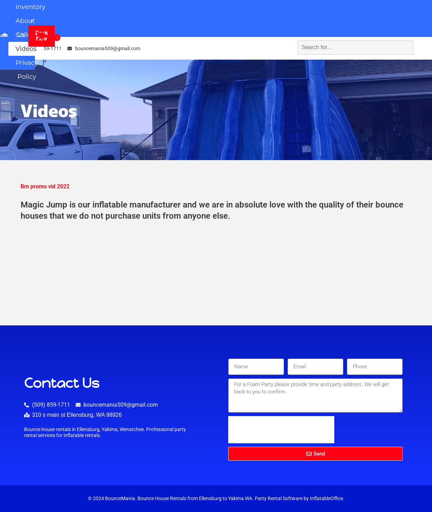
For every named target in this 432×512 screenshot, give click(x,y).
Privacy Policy (212, 25)
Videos (294, 11)
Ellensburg (210, 499)
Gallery (251, 11)
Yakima (236, 499)
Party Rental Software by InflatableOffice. (299, 499)
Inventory (140, 11)
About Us (199, 11)
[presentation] (281, 429)
